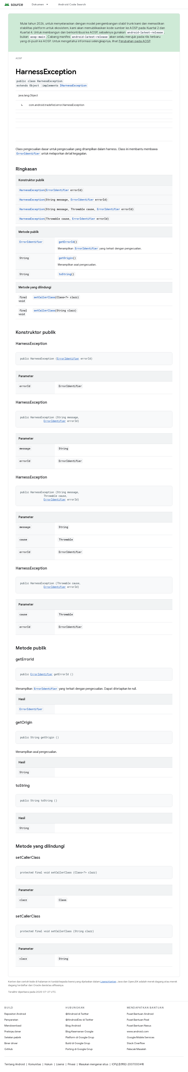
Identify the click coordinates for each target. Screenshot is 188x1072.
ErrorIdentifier (28, 153)
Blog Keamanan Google (79, 1031)
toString (65, 274)
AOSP (19, 58)
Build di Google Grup (78, 1043)
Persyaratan (11, 1019)
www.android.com (138, 1031)
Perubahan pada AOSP (134, 41)
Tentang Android (14, 1064)
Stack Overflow (136, 1043)
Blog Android (73, 1025)
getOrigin (66, 258)
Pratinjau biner (12, 1031)
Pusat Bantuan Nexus (139, 1025)
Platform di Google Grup (80, 1037)
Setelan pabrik (12, 1037)
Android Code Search (72, 4)
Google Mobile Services (140, 1037)
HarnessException (31, 190)
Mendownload (12, 1025)
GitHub (8, 1049)
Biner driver (11, 1043)
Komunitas (34, 1064)
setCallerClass (44, 297)
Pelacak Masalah (136, 1049)
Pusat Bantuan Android (140, 1013)
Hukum (49, 1064)
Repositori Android (15, 1013)
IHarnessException (73, 85)
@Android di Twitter (77, 1013)
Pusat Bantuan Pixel (138, 1019)
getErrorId (66, 242)
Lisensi (60, 1064)
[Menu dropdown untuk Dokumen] (49, 4)
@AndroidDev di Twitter (79, 1019)
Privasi (71, 1064)
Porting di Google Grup (79, 1049)
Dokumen (38, 4)
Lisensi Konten (108, 981)
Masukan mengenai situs (93, 1064)
